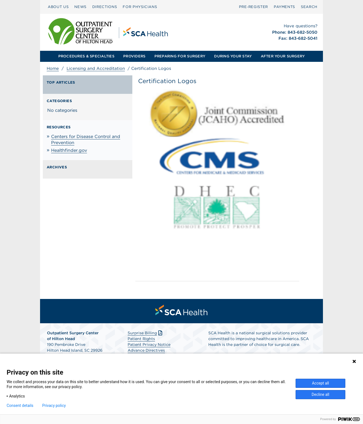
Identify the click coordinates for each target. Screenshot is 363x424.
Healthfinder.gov (69, 150)
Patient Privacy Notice (149, 344)
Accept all (320, 383)
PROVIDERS (134, 56)
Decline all (320, 394)
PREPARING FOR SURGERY (179, 56)
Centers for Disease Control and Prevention (85, 139)
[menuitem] (58, 7)
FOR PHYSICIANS (140, 7)
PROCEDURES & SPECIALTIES (86, 56)
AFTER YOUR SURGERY (283, 56)
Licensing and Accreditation (96, 68)
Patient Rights (141, 338)
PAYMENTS (284, 7)
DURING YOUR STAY (233, 56)
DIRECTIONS (104, 7)
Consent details (20, 405)
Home (53, 68)
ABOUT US (58, 7)
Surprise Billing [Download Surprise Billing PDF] (145, 333)
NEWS (80, 7)
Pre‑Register (253, 7)
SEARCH (309, 7)
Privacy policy (54, 405)
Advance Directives (146, 350)
